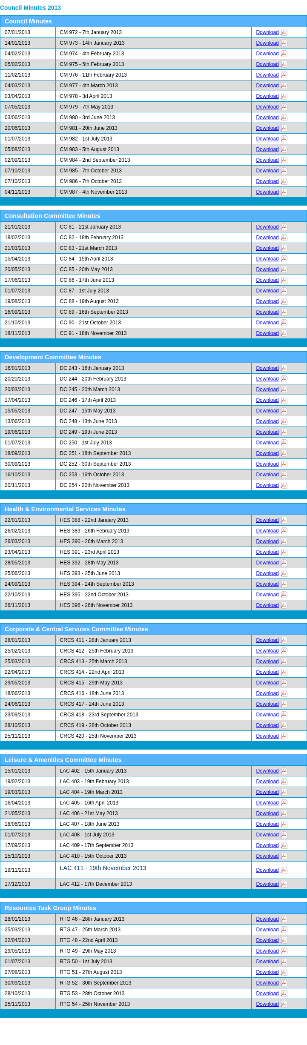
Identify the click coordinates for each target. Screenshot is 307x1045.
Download (267, 32)
